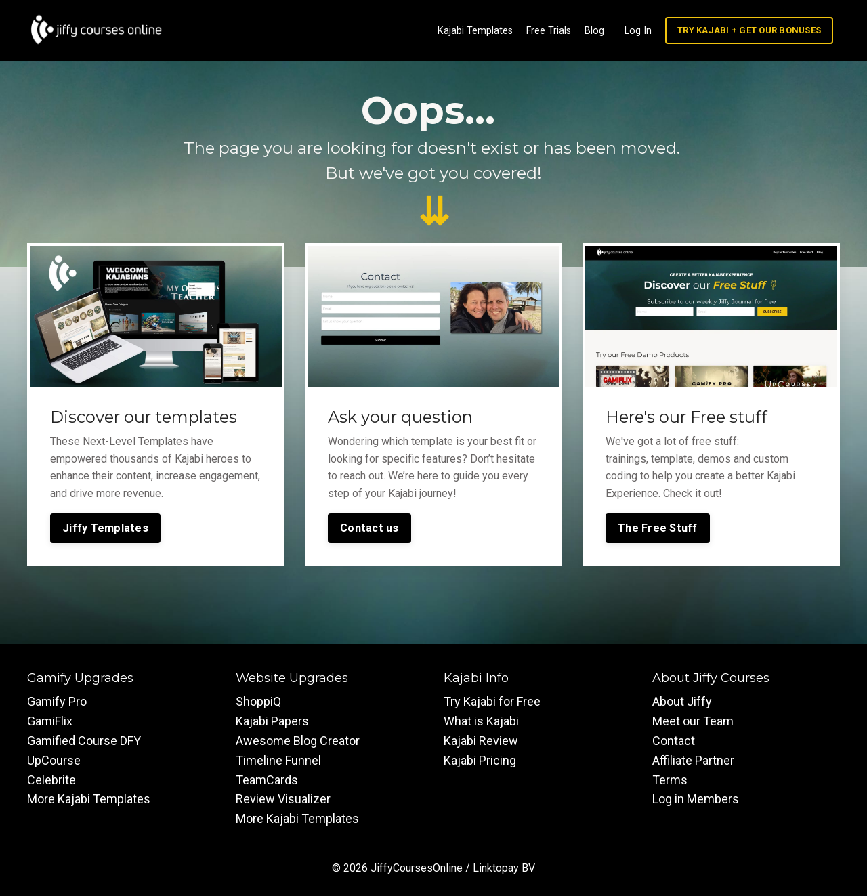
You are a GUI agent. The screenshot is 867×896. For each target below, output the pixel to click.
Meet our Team (693, 720)
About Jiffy (682, 701)
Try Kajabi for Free (492, 701)
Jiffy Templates (105, 526)
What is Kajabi (481, 720)
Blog (599, 29)
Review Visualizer (283, 798)
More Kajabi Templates (88, 798)
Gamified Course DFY (84, 740)
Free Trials (554, 29)
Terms (670, 778)
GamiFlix (49, 720)
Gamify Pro (57, 701)
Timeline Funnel (278, 759)
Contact (673, 740)
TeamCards (267, 778)
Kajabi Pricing (480, 759)
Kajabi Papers (272, 720)
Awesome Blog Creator (298, 740)
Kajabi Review (481, 740)
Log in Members (695, 798)
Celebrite (51, 778)
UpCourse (54, 759)
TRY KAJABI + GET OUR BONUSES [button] (750, 29)
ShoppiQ (258, 701)
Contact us (369, 526)
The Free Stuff (658, 526)
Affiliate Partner (693, 759)
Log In (641, 29)
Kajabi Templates (482, 29)
